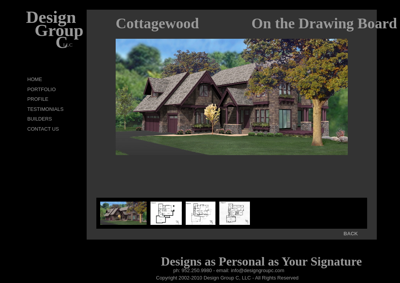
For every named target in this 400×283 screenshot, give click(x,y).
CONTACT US (43, 129)
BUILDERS (39, 119)
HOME (34, 79)
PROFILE (37, 99)
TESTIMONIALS (45, 109)
